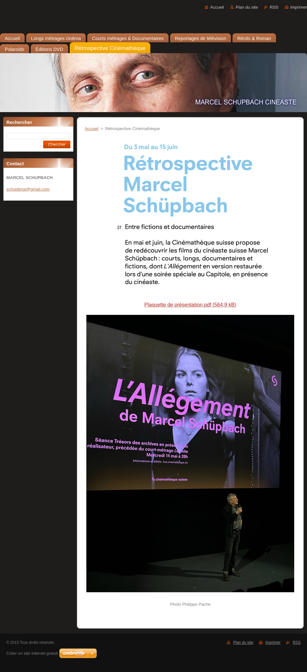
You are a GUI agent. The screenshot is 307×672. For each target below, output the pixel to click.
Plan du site (247, 7)
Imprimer (298, 7)
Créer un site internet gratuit (32, 653)
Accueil (217, 7)
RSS (274, 7)
